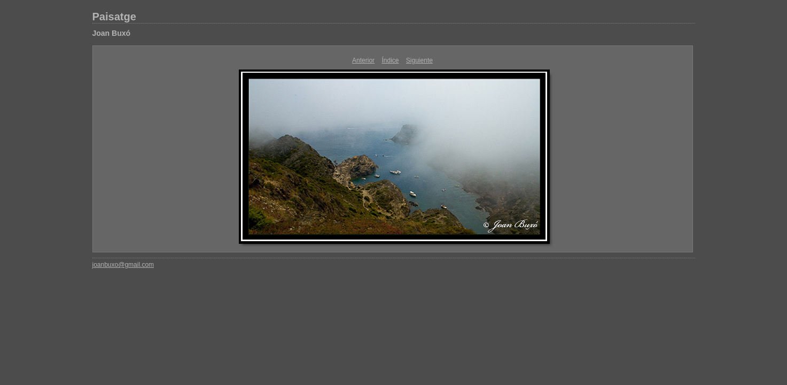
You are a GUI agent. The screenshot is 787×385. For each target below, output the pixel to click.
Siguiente (419, 60)
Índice (390, 60)
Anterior (363, 60)
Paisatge (114, 16)
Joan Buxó (111, 33)
